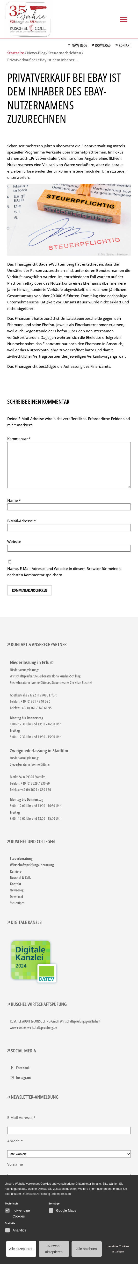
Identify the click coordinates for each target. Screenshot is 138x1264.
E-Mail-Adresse (21, 520)
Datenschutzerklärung (36, 1194)
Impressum (63, 1194)
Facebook (22, 1067)
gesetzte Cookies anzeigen (118, 1249)
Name (14, 500)
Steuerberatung (21, 858)
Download (16, 896)
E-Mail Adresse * (21, 1117)
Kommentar (19, 438)
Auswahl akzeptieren (54, 1249)
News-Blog (16, 890)
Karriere (16, 871)
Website (14, 541)
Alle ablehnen (86, 1249)
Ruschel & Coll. (20, 877)
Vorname (15, 1164)
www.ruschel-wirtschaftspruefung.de (33, 1027)
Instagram (23, 1077)
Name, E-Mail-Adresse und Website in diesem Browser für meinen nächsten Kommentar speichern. (64, 571)
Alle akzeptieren (21, 1249)
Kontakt (15, 883)
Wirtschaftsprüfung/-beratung (32, 864)
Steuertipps (17, 902)
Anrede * (15, 1140)
